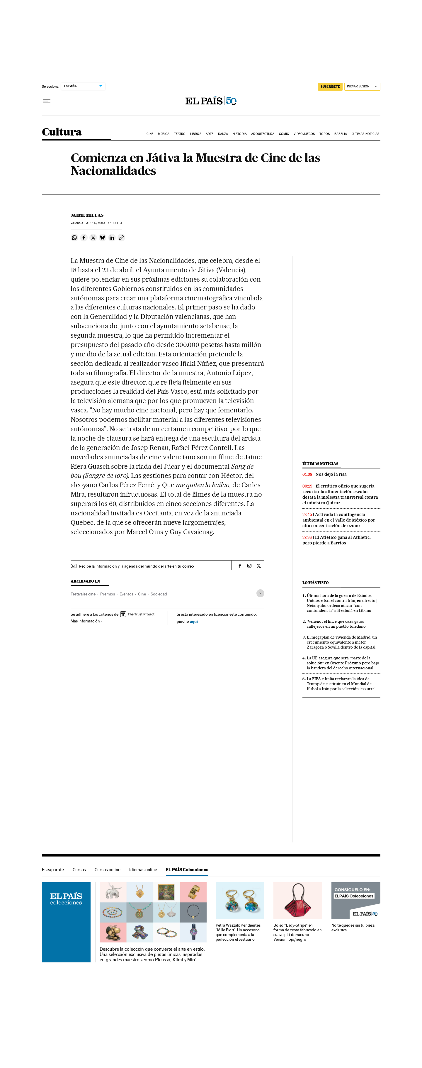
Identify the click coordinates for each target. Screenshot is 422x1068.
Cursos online (107, 869)
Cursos (79, 869)
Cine (150, 134)
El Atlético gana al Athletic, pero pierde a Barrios (336, 540)
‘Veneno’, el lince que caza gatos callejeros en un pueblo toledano (336, 624)
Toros (324, 134)
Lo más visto (315, 582)
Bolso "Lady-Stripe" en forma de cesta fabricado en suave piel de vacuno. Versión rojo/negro (297, 932)
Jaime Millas (87, 215)
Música (164, 134)
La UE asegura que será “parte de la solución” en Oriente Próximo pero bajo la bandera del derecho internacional (343, 663)
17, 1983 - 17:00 (104, 223)
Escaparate (53, 869)
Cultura (62, 132)
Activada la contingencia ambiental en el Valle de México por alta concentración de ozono (338, 520)
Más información (87, 621)
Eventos (126, 594)
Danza (223, 134)
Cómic (284, 134)
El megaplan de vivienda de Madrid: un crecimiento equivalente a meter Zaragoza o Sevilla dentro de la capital (342, 642)
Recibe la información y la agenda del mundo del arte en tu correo (136, 566)
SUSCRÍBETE (330, 86)
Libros (195, 134)
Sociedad (159, 594)
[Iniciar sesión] (362, 87)
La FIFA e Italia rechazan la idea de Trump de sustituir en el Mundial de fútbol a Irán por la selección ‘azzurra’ (341, 683)
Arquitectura (262, 134)
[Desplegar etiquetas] (260, 593)
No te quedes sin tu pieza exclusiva (353, 927)
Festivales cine (83, 594)
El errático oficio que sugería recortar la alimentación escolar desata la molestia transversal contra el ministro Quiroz (340, 494)
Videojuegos (304, 134)
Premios (107, 594)
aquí (194, 621)
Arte (209, 134)
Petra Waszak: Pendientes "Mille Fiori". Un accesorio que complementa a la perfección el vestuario (238, 932)
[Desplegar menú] (46, 101)
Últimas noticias (366, 134)
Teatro (180, 134)
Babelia (340, 134)
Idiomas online (143, 869)
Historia (240, 134)
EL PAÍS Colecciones (187, 869)
